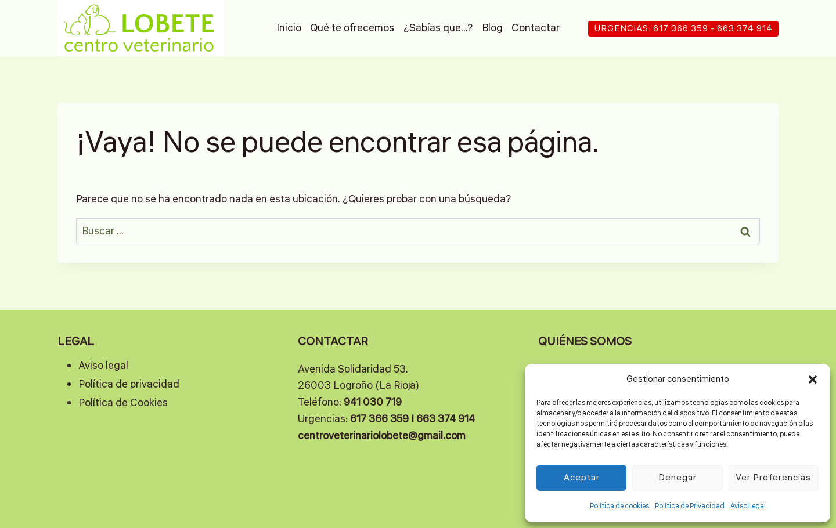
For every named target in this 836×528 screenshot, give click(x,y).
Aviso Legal (748, 506)
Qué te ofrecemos (352, 27)
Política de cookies (619, 506)
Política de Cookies (123, 402)
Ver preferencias (773, 478)
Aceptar (582, 478)
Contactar (535, 27)
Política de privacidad (128, 384)
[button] (813, 379)
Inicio (288, 27)
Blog (492, 27)
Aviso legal (103, 365)
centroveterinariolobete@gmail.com (382, 435)
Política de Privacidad (690, 506)
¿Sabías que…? (438, 27)
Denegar (677, 478)
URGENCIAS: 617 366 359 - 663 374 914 (683, 29)
